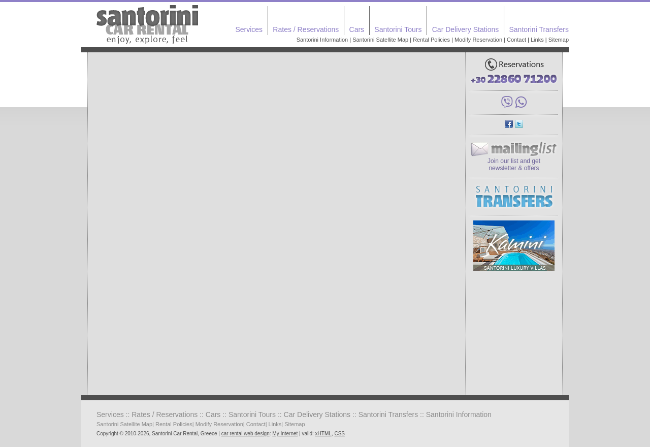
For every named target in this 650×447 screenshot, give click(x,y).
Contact (516, 40)
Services (249, 29)
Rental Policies (431, 40)
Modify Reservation (478, 40)
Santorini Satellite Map (380, 40)
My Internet (285, 433)
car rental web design (245, 433)
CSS (339, 433)
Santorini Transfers (539, 29)
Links (537, 40)
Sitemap (558, 40)
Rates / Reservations (306, 29)
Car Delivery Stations (465, 29)
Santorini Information (322, 40)
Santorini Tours (397, 29)
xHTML (323, 433)
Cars (357, 29)
